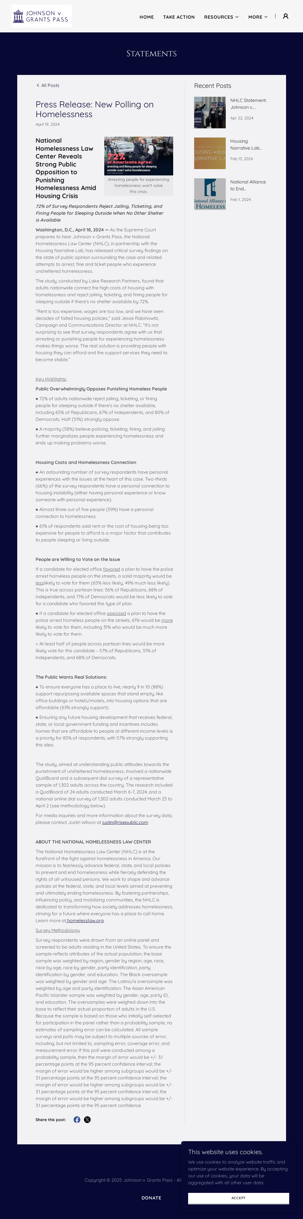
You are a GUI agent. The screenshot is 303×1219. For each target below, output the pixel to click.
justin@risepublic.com (125, 822)
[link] (40, 15)
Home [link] (147, 17)
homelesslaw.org (85, 920)
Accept (238, 1198)
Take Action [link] (179, 17)
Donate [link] (151, 1198)
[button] (221, 16)
